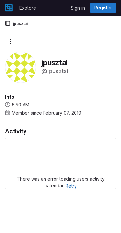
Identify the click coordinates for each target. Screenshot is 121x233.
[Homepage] (9, 8)
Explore (27, 8)
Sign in (78, 8)
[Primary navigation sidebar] (8, 23)
